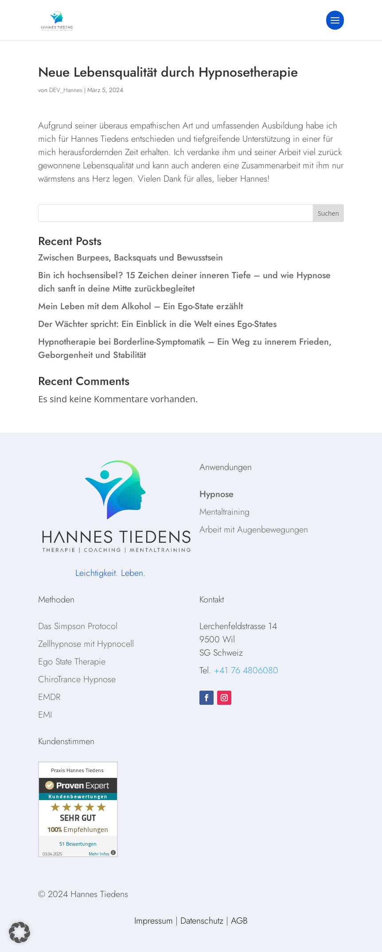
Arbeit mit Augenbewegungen (253, 529)
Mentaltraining (224, 511)
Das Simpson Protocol (77, 626)
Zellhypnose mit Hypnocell (86, 643)
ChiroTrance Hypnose (77, 679)
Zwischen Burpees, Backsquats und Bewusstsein (130, 257)
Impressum (153, 920)
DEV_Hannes (65, 89)
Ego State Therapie (71, 661)
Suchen (328, 213)
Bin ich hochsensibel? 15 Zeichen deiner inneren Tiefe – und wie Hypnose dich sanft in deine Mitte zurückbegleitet (184, 282)
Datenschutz (201, 920)
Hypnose (216, 494)
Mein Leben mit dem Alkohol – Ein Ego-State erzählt (140, 306)
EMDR (49, 697)
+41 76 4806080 (246, 670)
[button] (19, 932)
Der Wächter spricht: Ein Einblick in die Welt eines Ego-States (157, 324)
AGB (239, 920)
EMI (45, 714)
